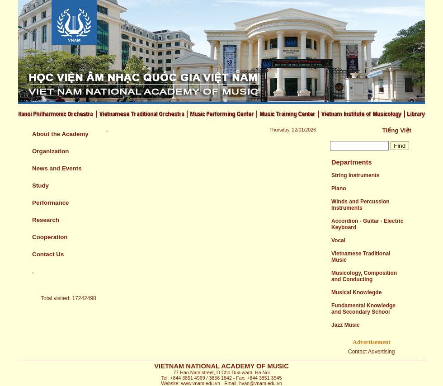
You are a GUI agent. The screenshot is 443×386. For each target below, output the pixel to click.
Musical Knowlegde (356, 292)
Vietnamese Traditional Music (361, 256)
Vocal (338, 240)
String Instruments (355, 175)
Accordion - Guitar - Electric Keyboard (367, 224)
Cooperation (50, 237)
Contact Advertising (371, 351)
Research (45, 220)
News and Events (57, 168)
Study (40, 185)
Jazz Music (345, 325)
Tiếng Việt (396, 130)
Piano (338, 188)
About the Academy (60, 134)
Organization (50, 151)
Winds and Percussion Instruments (360, 204)
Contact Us (48, 254)
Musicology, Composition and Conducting (364, 276)
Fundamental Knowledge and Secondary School (363, 308)
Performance (50, 202)
